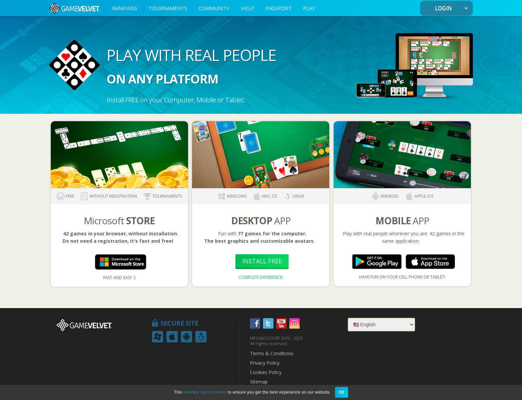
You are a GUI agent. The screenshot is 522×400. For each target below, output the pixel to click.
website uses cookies (204, 392)
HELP (247, 8)
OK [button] (341, 392)
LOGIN (453, 8)
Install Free (262, 261)
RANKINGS (124, 8)
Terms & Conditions (272, 353)
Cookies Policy (266, 372)
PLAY (309, 8)
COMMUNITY (214, 8)
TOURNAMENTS (168, 8)
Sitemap (259, 381)
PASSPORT (279, 8)
